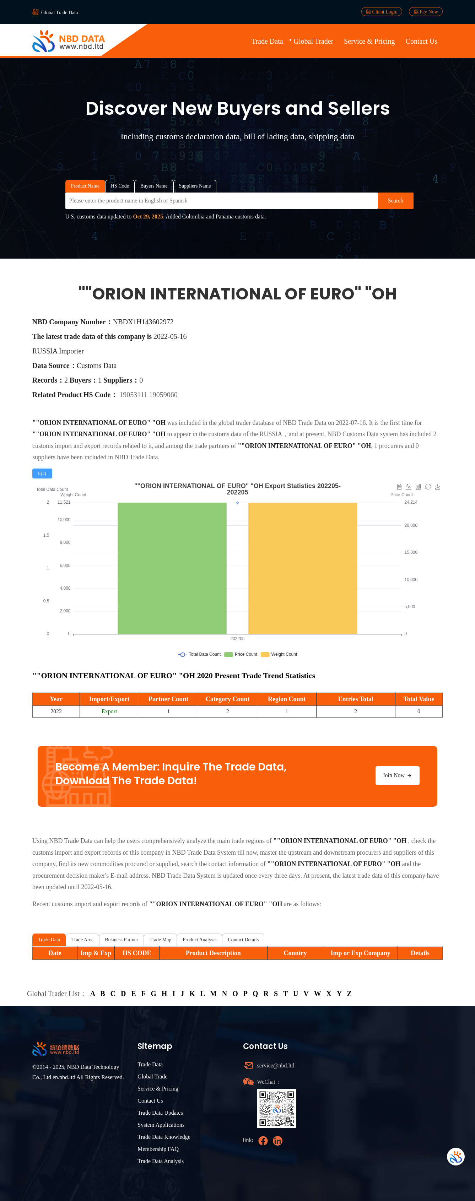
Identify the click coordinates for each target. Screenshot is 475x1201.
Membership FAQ (158, 1149)
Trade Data (267, 41)
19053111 (134, 395)
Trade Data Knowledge (163, 1137)
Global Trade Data (59, 12)
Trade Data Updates (160, 1113)
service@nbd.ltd (276, 1065)
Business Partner (121, 939)
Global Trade (152, 1076)
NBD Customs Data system (362, 434)
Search (396, 201)
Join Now (397, 775)
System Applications (160, 1125)
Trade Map (160, 939)
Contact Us (421, 41)
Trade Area (82, 939)
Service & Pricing (369, 41)
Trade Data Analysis (160, 1161)
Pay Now (426, 11)
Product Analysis (199, 939)
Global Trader (314, 41)
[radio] (42, 473)
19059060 (163, 395)
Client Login (382, 11)
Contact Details (243, 939)
